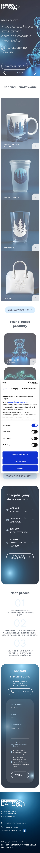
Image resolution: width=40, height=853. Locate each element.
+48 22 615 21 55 (11, 827)
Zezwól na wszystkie (20, 454)
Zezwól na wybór (20, 461)
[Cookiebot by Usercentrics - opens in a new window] (28, 382)
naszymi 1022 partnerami (18, 402)
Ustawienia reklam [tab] (29, 389)
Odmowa (20, 468)
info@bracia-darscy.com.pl (16, 823)
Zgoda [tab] (4, 389)
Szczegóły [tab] (14, 389)
